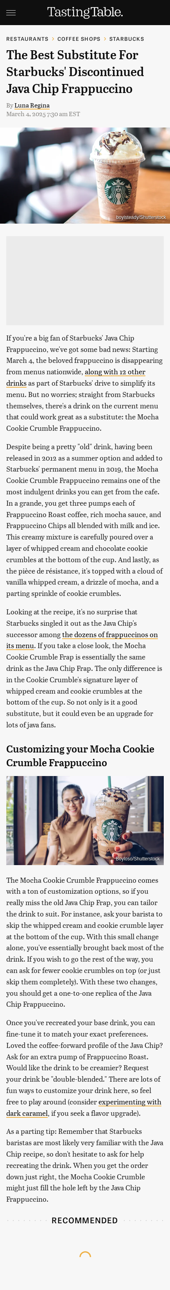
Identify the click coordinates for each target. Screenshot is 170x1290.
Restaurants (27, 38)
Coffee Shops (78, 38)
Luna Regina (32, 104)
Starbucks (126, 38)
